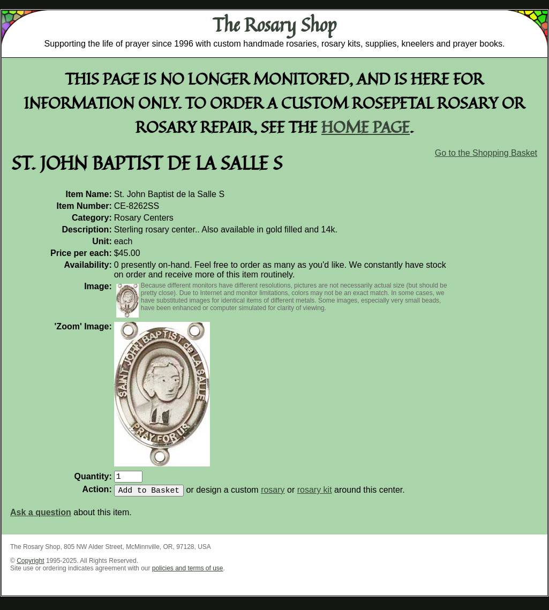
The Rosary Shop (274, 24)
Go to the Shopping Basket (486, 152)
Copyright (30, 565)
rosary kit (314, 494)
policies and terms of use (187, 572)
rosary (272, 494)
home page (365, 127)
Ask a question (40, 516)
